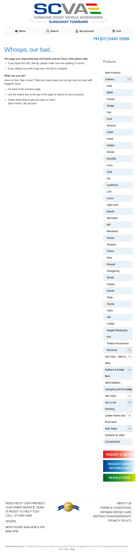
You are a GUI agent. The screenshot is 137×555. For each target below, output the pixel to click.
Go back (12, 89)
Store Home (14, 103)
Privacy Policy (119, 520)
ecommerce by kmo (14, 546)
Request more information (119, 466)
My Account (30, 103)
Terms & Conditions (115, 507)
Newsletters (119, 477)
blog (72, 549)
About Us (124, 503)
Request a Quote (119, 454)
